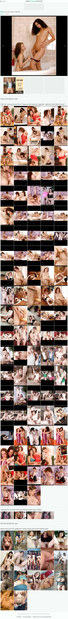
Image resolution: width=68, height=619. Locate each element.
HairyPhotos (34, 1)
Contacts (19, 616)
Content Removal (27, 616)
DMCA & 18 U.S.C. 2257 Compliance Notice (42, 616)
